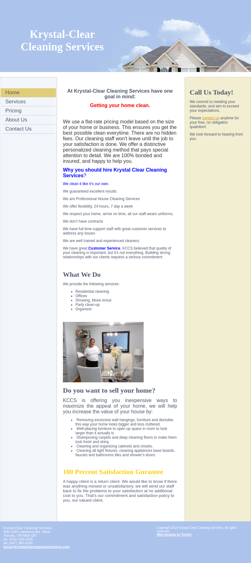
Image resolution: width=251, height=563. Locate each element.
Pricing (13, 111)
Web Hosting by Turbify (174, 534)
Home (12, 93)
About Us (16, 120)
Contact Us (18, 129)
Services (15, 102)
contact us (210, 118)
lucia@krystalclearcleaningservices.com (36, 547)
